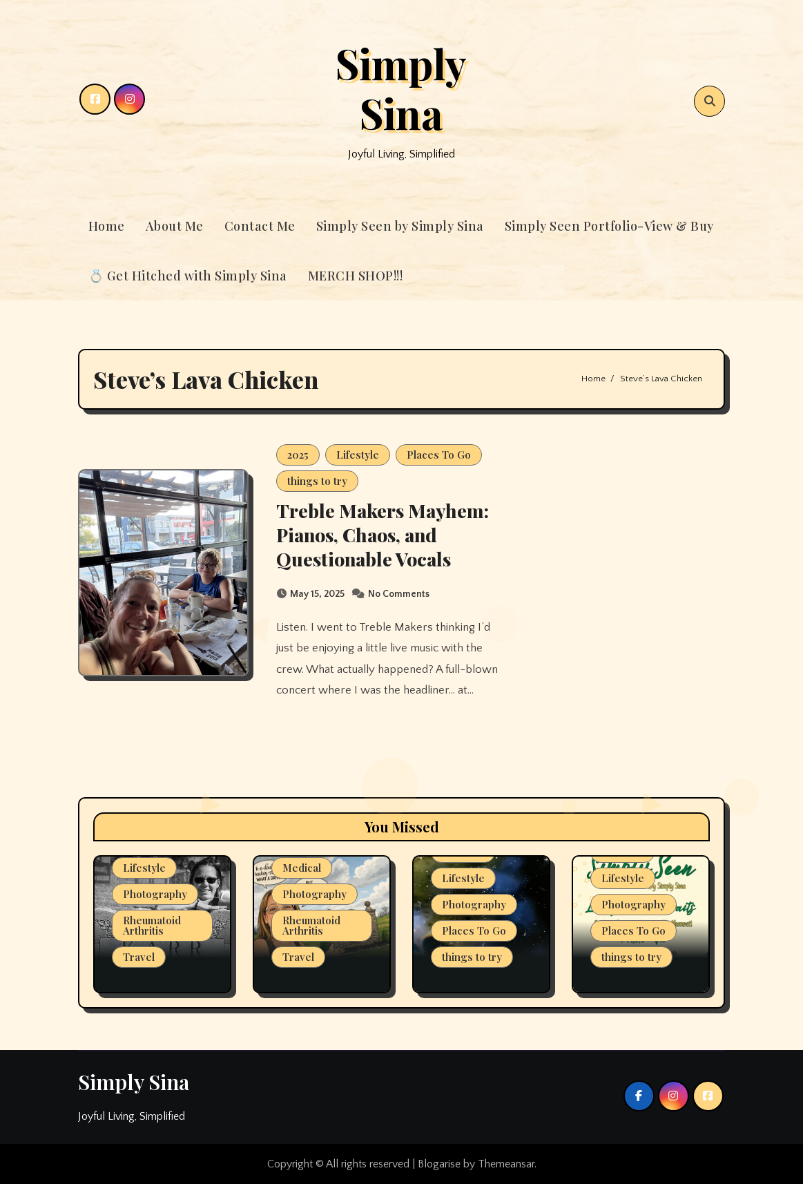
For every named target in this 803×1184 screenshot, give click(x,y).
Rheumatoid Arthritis (152, 925)
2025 (298, 454)
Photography (155, 894)
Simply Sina (401, 87)
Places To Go (439, 454)
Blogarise (439, 1164)
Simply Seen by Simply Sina (400, 226)
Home (106, 226)
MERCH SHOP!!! (355, 275)
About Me (175, 226)
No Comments (398, 594)
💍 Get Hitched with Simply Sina (187, 275)
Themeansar (506, 1164)
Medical (301, 868)
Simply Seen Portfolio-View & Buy (609, 226)
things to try (317, 481)
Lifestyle (357, 454)
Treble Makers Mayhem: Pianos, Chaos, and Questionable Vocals (382, 534)
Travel (139, 957)
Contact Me (260, 226)
